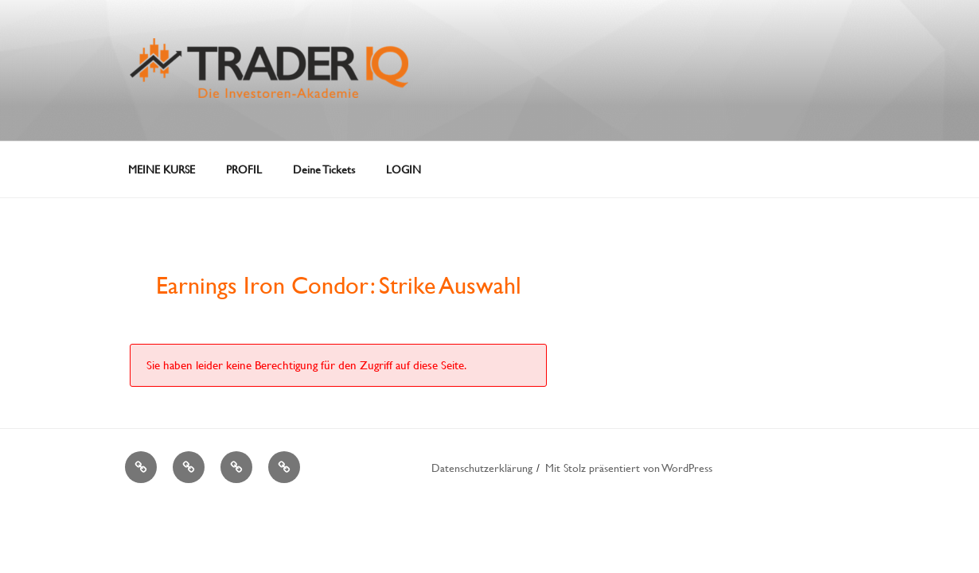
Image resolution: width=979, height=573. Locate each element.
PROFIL (244, 169)
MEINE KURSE (161, 169)
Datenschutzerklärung (481, 467)
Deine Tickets (324, 169)
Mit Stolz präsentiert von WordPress (628, 467)
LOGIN (403, 169)
